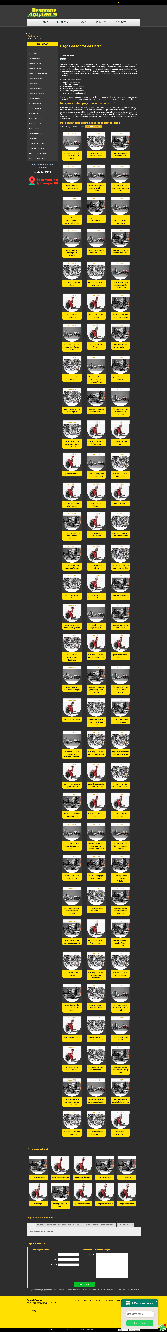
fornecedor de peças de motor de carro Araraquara (120, 220)
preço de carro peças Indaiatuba (96, 219)
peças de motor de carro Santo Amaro (120, 1133)
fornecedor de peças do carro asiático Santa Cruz (120, 188)
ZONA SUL (71, 1225)
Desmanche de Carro (36, 79)
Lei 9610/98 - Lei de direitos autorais (49, 1290)
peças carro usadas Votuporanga (96, 443)
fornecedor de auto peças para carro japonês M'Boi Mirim (72, 220)
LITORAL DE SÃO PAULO (108, 1225)
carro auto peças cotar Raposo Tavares (72, 1133)
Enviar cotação (84, 1284)
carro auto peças (105, 1177)
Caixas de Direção (35, 64)
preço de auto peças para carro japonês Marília (96, 689)
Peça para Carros (35, 113)
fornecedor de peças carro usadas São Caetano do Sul (120, 285)
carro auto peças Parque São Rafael (72, 1068)
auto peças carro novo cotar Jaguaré (72, 410)
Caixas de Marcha (35, 69)
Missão (81, 22)
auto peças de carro (82, 1177)
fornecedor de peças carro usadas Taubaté (96, 1100)
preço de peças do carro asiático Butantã (72, 942)
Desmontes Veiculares (36, 93)
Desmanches (33, 84)
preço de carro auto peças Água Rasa (72, 877)
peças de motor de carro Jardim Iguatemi (72, 626)
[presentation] (47, 1273)
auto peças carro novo (105, 1204)
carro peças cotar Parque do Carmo (96, 154)
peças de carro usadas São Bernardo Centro (96, 785)
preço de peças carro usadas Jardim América (120, 943)
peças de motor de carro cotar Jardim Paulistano (72, 444)
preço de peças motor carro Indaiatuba (72, 815)
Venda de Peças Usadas (37, 158)
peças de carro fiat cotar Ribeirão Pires (120, 785)
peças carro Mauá (72, 474)
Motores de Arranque (36, 108)
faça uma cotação (93, 126)
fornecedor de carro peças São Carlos (72, 187)
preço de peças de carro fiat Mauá (120, 154)
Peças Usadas (34, 128)
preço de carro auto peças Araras (120, 378)
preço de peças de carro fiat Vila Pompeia (120, 1100)
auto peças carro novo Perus (96, 815)
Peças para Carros (35, 123)
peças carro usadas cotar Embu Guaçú (96, 1006)
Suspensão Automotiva (37, 143)
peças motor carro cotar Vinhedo (96, 909)
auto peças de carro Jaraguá (96, 316)
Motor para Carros (35, 103)
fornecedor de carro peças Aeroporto (96, 626)
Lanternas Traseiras (36, 98)
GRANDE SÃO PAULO (83, 1225)
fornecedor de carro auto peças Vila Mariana (72, 252)
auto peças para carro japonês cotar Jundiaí (96, 753)
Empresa (62, 22)
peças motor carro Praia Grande (96, 534)
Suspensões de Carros (36, 148)
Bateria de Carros (35, 59)
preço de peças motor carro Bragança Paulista (72, 535)
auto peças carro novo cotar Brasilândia (96, 1068)
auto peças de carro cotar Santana (120, 974)
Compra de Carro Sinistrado (38, 74)
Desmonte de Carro (35, 88)
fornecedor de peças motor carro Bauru (96, 251)
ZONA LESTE (41, 1225)
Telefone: (64, 1264)
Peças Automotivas (35, 118)
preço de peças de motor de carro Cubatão (120, 878)
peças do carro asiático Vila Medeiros (72, 505)
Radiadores (33, 138)
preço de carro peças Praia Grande (120, 626)
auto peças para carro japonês (60, 1205)
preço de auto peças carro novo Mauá (96, 410)
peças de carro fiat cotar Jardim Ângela (96, 1038)
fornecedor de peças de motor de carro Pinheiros (120, 846)
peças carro (127, 1177)
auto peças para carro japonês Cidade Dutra (96, 656)
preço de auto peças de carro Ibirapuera (120, 721)
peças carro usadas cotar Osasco (72, 596)
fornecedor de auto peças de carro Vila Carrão (72, 846)
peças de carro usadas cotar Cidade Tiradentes (72, 657)
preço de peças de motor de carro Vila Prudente (72, 1007)
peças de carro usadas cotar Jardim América (120, 567)
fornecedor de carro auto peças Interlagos (72, 688)
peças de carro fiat (127, 1204)
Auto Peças (33, 54)
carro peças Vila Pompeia (96, 505)
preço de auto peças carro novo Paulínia (72, 567)
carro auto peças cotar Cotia (72, 284)
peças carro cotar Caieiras (72, 974)
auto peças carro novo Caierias (72, 1038)
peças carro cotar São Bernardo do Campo (120, 534)
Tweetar (63, 59)
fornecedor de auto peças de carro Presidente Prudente (72, 754)
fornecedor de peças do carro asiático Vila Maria (72, 155)
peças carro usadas (82, 1204)
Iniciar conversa (140, 1323)
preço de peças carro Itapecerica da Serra (120, 316)
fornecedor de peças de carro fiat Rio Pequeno (120, 411)
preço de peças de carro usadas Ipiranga (120, 346)
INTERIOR (95, 1225)
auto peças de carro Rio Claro (96, 346)
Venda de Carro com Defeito (38, 153)
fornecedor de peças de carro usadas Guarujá (120, 689)
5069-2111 (122, 2)
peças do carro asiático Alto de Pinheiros (96, 942)
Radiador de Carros (35, 133)
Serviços (101, 22)
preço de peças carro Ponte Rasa (120, 596)
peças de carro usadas (60, 1177)
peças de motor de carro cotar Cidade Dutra (96, 722)
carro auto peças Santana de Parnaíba (96, 596)
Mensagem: (107, 1265)
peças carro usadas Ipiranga (120, 656)
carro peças (38, 1204)
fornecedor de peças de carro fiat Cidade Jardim (96, 188)
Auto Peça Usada (35, 49)
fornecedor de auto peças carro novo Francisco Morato (96, 379)
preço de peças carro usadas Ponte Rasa (120, 251)
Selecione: (31, 1225)
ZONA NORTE (51, 1225)
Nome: (66, 1254)
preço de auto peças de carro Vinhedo (96, 877)
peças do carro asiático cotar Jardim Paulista (120, 753)
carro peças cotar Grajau (72, 378)
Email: (66, 1259)
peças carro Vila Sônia (72, 719)
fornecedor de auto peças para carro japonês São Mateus (96, 846)
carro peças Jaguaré (120, 503)
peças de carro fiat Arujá (120, 443)
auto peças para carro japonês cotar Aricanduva (96, 975)
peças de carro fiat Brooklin (120, 815)
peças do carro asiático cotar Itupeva (96, 284)
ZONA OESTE (62, 1225)
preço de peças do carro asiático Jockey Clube (120, 1069)
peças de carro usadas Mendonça (72, 316)
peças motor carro (38, 1177)
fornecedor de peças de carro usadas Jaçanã (72, 910)
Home (44, 22)
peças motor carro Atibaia (96, 567)
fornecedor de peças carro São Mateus (96, 475)
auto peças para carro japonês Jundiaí (72, 785)
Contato (121, 22)
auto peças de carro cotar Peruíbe (120, 475)
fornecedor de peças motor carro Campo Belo (72, 347)
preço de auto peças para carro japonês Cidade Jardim (72, 1101)
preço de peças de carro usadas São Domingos (120, 910)
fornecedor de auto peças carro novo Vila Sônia (120, 1007)
